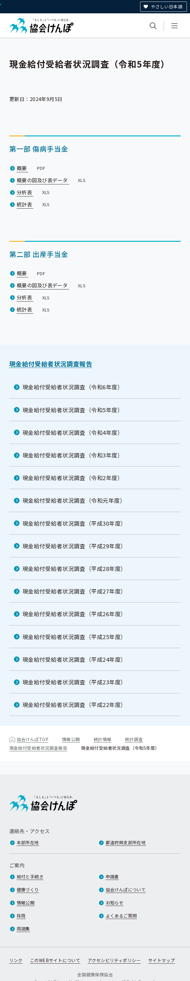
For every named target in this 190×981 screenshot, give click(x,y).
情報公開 (71, 739)
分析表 (34, 192)
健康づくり (28, 889)
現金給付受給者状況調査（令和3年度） (72, 455)
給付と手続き (30, 876)
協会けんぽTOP (32, 739)
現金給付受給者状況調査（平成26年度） (74, 614)
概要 (32, 167)
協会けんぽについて (126, 889)
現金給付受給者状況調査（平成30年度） (74, 523)
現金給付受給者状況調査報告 (50, 363)
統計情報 (103, 739)
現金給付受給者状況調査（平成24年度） (74, 659)
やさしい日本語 (166, 6)
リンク (16, 960)
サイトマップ (161, 960)
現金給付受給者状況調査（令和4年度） (72, 432)
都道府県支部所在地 (126, 842)
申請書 (112, 876)
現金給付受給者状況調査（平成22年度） (74, 704)
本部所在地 (28, 842)
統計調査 (134, 739)
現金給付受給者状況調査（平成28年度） (74, 568)
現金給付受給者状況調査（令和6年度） (72, 387)
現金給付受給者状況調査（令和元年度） (74, 500)
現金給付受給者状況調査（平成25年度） (74, 636)
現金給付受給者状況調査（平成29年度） (74, 546)
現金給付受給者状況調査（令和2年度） (72, 478)
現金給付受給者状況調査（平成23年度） (74, 682)
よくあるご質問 (121, 916)
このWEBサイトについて (55, 960)
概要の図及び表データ (52, 179)
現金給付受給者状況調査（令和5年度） (72, 409)
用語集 (23, 929)
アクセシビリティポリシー (114, 960)
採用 (21, 916)
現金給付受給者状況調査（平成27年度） (74, 591)
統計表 (34, 204)
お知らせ (115, 902)
